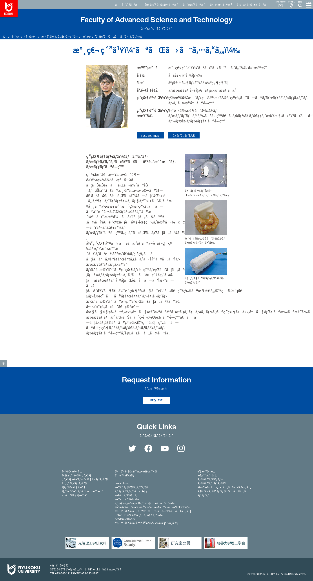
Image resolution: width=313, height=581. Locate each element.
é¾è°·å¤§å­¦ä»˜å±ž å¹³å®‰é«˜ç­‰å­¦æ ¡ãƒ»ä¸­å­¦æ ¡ (146, 523)
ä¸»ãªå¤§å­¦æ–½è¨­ (74, 495)
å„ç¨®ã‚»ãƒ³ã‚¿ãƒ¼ (74, 483)
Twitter (132, 448)
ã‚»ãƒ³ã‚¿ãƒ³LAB (184, 135)
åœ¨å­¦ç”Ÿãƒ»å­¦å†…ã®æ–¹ (161, 4)
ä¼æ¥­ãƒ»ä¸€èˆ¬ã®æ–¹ (253, 4)
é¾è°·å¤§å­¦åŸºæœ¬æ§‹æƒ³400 (136, 471)
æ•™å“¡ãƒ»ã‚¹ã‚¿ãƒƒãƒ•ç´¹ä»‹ (59, 36)
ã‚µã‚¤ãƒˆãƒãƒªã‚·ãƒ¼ (211, 483)
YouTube (164, 448)
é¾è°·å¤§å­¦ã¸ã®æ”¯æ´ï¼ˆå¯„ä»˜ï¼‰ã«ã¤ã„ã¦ (153, 511)
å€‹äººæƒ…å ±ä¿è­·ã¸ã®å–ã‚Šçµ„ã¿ (224, 487)
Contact (278, 4)
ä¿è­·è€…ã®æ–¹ (221, 4)
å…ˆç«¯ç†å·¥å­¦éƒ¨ (23, 36)
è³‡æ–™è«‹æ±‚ (206, 471)
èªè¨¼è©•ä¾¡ (124, 475)
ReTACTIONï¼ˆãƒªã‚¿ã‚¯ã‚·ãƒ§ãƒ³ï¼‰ (138, 515)
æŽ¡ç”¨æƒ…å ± (207, 475)
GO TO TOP (3, 363)
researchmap (150, 135)
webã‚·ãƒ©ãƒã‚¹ (126, 495)
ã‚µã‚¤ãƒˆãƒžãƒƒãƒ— (210, 479)
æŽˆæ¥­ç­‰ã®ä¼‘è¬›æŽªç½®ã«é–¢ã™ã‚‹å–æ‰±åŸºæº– (152, 507)
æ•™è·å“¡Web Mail (127, 499)
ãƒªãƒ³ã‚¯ (203, 495)
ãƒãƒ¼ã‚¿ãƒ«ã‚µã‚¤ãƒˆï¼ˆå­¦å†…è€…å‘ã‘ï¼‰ (144, 503)
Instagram (181, 448)
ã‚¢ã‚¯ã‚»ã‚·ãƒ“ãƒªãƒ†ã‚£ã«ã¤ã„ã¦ (223, 491)
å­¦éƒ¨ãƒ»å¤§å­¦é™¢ (73, 487)
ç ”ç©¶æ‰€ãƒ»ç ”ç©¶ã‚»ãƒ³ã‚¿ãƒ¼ (85, 479)
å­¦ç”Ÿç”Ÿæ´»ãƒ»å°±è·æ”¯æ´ (82, 491)
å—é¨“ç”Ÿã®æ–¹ (127, 4)
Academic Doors (125, 519)
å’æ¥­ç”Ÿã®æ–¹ (194, 4)
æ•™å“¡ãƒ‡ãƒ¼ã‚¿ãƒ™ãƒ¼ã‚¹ (132, 487)
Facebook (148, 448)
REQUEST (156, 400)
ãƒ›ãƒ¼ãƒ (4, 36)
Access (291, 4)
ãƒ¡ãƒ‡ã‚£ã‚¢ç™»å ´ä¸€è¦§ (131, 491)
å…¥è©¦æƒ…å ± (72, 471)
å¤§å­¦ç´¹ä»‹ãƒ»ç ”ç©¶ (76, 475)
